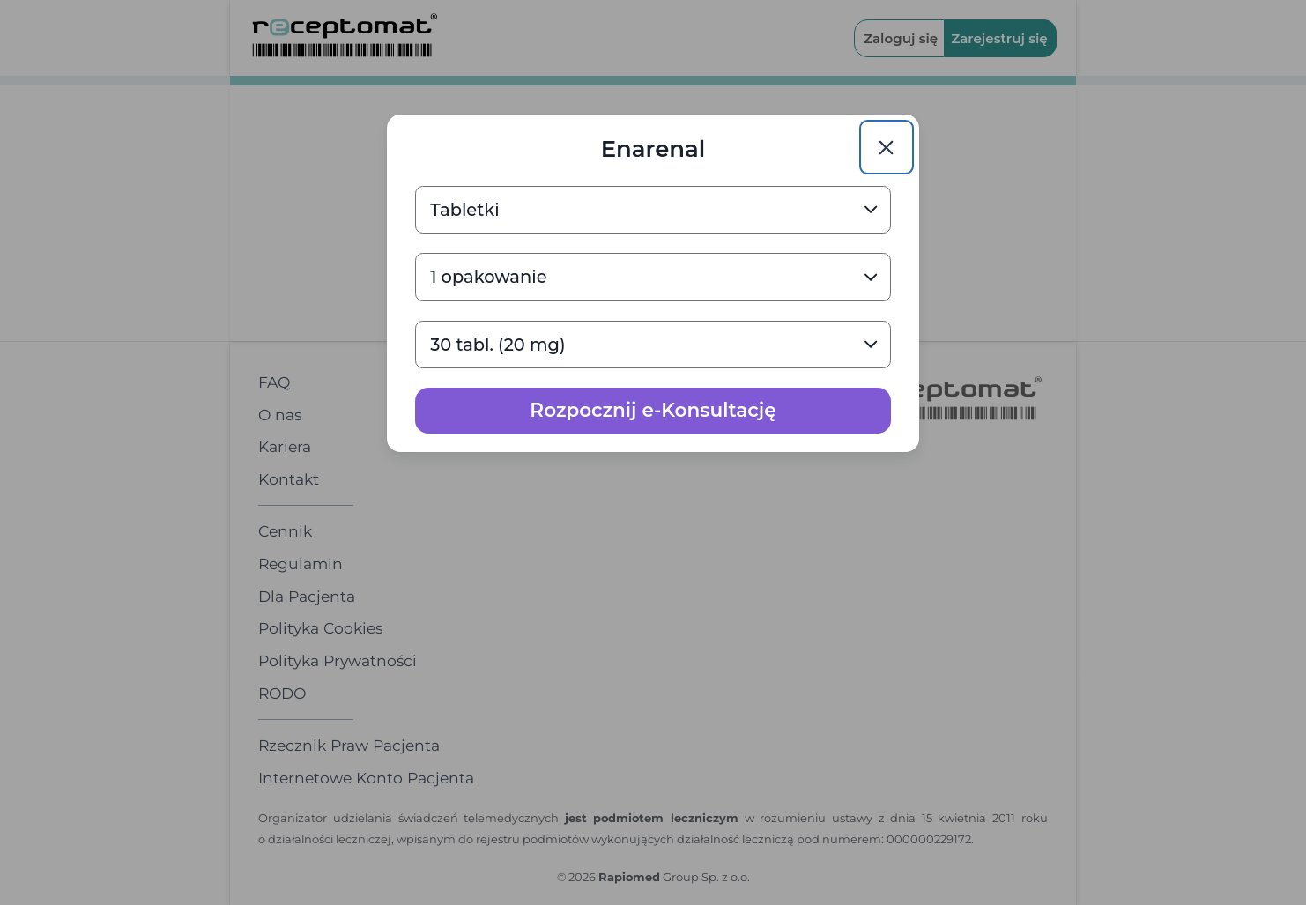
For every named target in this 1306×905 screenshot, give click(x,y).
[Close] (886, 147)
